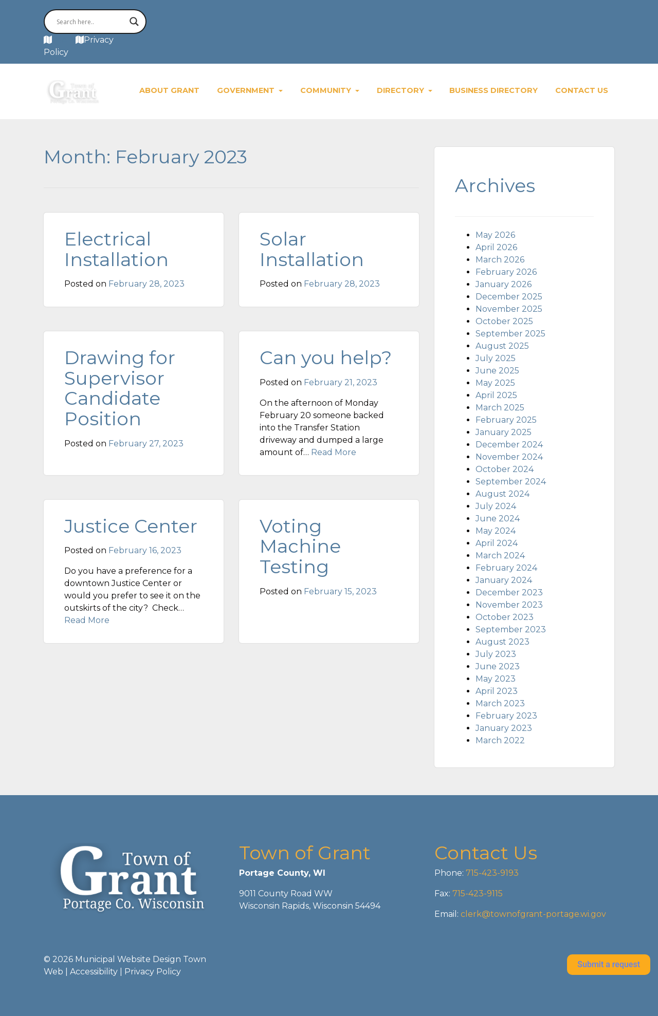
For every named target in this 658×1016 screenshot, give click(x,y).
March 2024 (500, 555)
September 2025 (510, 333)
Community (326, 90)
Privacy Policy (152, 971)
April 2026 (496, 247)
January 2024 (504, 580)
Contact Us (581, 90)
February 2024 (506, 568)
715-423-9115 (477, 893)
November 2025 (509, 309)
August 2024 (502, 494)
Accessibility (94, 971)
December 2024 (509, 444)
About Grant (169, 90)
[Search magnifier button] (134, 21)
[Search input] (90, 21)
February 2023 (506, 716)
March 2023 (500, 703)
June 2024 (498, 518)
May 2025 (495, 383)
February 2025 (506, 420)
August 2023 (502, 642)
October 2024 (505, 469)
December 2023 (509, 592)
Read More (333, 452)
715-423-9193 (491, 873)
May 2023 (496, 679)
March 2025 (500, 407)
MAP (64, 40)
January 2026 (504, 284)
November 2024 (509, 457)
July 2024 (496, 506)
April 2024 (497, 543)
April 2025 (496, 395)
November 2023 (509, 605)
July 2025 (496, 358)
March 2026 (500, 260)
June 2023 (498, 666)
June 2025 (497, 370)
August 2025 (502, 346)
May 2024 (496, 531)
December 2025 (509, 297)
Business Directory (493, 90)
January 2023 (504, 728)
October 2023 (505, 617)
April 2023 (497, 691)
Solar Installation (312, 249)
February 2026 (506, 272)
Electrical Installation (116, 249)
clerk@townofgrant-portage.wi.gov (532, 914)
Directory (401, 90)
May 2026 (495, 235)
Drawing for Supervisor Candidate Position (119, 388)
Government (247, 90)
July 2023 (496, 654)
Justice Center (130, 526)
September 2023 (511, 629)
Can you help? (326, 357)
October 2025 (504, 321)
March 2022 (500, 740)
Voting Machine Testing (300, 546)
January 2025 (504, 432)
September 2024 (511, 481)
